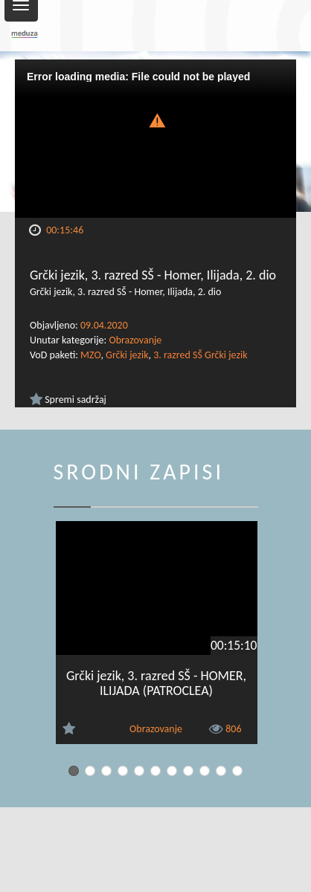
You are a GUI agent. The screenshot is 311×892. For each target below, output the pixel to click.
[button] (155, 119)
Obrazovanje (135, 340)
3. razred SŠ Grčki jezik (200, 355)
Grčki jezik (127, 355)
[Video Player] (155, 138)
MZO (90, 355)
